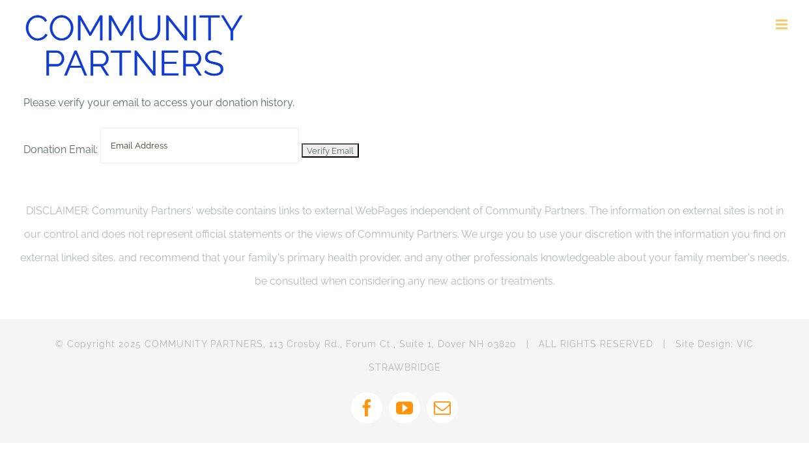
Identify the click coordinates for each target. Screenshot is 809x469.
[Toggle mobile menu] (782, 24)
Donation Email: (60, 149)
